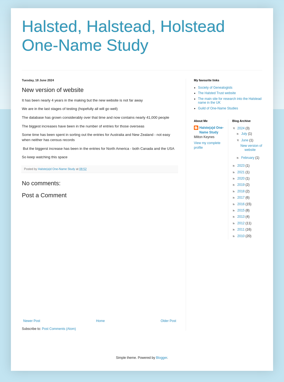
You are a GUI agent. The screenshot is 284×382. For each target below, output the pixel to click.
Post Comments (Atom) (59, 329)
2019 (241, 185)
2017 (241, 197)
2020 (241, 178)
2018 (241, 191)
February (248, 158)
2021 (241, 172)
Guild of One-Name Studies (218, 108)
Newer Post (31, 321)
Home (100, 321)
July (244, 134)
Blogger (161, 358)
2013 (241, 217)
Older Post (168, 321)
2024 (241, 128)
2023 (241, 166)
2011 (241, 229)
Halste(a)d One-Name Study (211, 130)
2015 (241, 210)
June (245, 140)
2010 (241, 236)
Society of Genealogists (215, 87)
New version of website (251, 147)
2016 (241, 204)
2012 (241, 223)
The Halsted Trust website (217, 93)
